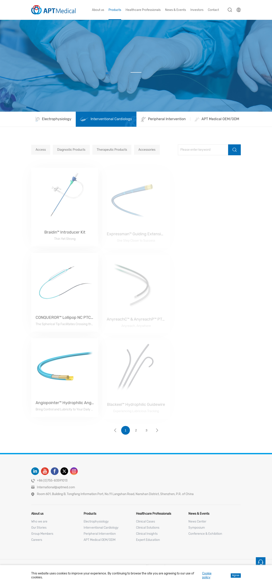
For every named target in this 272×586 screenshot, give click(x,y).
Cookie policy (207, 575)
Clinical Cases (145, 521)
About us (98, 10)
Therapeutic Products (112, 150)
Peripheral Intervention (100, 534)
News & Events (175, 10)
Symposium (196, 528)
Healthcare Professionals (143, 10)
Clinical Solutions (147, 528)
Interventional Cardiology (101, 528)
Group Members (42, 534)
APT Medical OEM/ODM (99, 540)
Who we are (39, 521)
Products (114, 10)
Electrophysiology (96, 521)
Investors (196, 10)
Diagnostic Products (71, 150)
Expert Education (148, 540)
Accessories (146, 150)
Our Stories (38, 528)
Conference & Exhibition (205, 534)
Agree (235, 575)
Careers (36, 540)
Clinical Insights (147, 534)
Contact (213, 10)
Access (41, 150)
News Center (197, 521)
